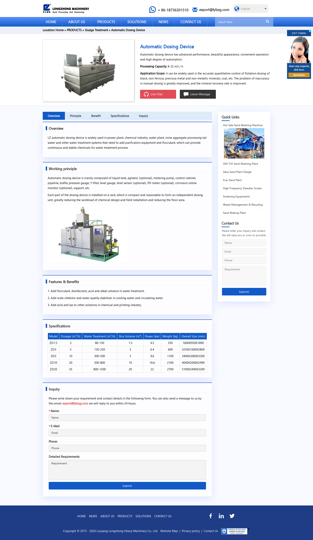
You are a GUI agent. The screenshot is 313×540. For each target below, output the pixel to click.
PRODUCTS (106, 21)
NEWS (163, 21)
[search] (267, 21)
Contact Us (211, 531)
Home (59, 30)
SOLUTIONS (136, 21)
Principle (75, 116)
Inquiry (143, 116)
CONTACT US (190, 21)
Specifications (120, 116)
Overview (54, 116)
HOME (51, 21)
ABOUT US (76, 21)
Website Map (169, 531)
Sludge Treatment (96, 30)
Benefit (96, 116)
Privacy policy (191, 531)
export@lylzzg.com (75, 403)
